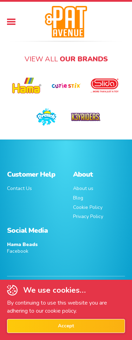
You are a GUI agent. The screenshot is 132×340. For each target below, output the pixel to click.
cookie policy (60, 311)
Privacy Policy (88, 216)
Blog (78, 198)
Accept (66, 325)
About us (83, 188)
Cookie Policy (88, 207)
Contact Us (19, 188)
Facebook (22, 248)
